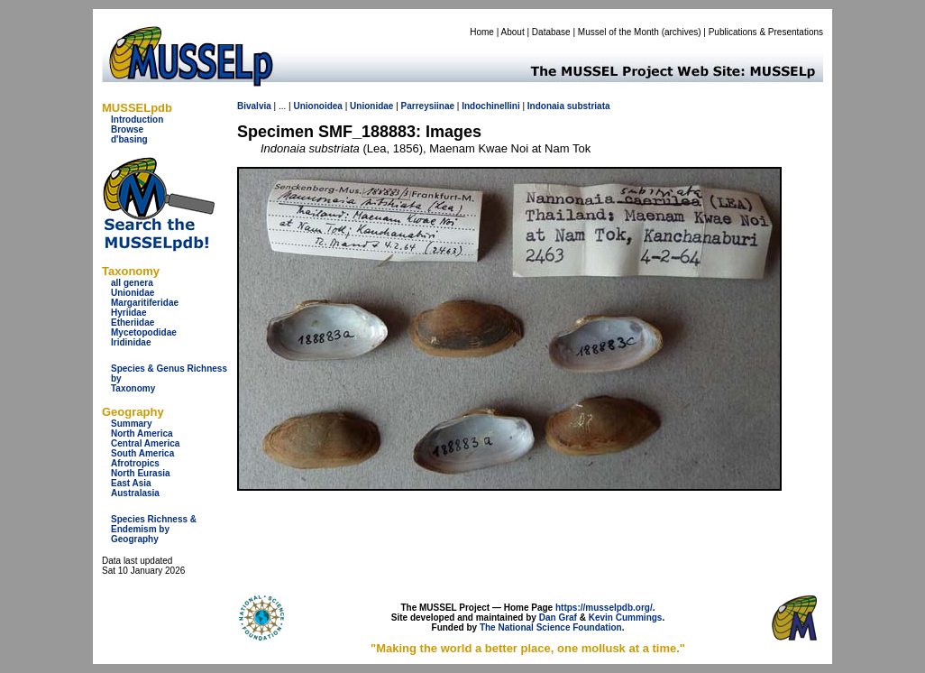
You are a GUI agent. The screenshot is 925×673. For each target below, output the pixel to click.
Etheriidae (132, 322)
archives (681, 32)
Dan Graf (558, 617)
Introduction (137, 119)
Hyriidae (128, 313)
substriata (588, 106)
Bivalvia (254, 106)
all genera (132, 283)
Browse (127, 129)
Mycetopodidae (144, 332)
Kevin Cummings (626, 617)
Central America (145, 443)
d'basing (129, 139)
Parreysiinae (428, 106)
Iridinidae (131, 342)
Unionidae (132, 293)
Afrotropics (135, 463)
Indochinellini (490, 106)
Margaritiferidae (145, 303)
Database (551, 32)
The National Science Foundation (551, 627)
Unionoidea (317, 106)
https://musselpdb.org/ (604, 608)
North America (142, 433)
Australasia (135, 493)
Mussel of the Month (618, 32)
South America (142, 453)
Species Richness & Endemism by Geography (154, 529)
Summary (131, 424)
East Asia (131, 483)
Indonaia (545, 106)
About (513, 32)
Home (482, 32)
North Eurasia (140, 473)
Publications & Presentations (766, 32)
